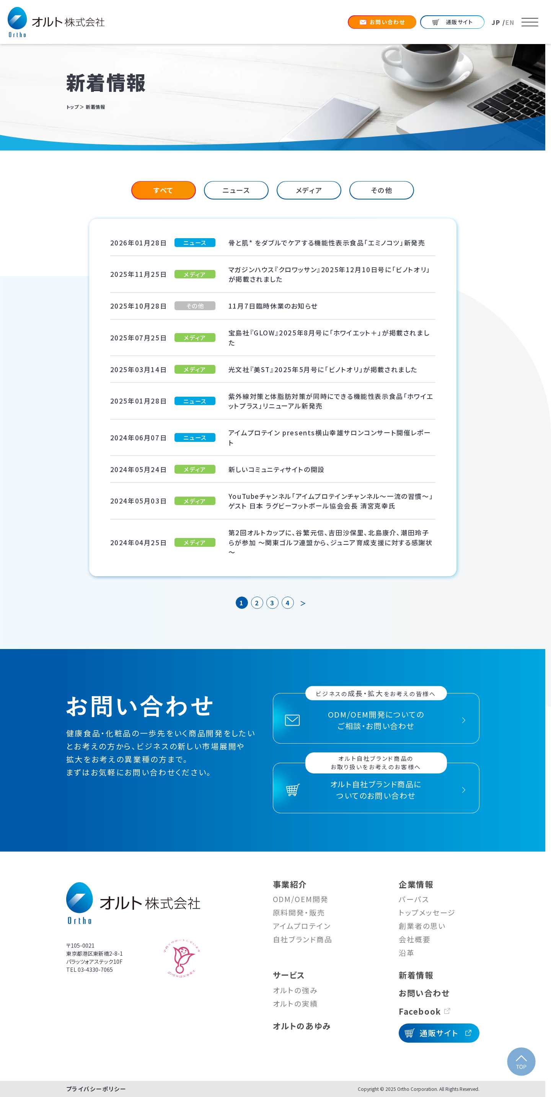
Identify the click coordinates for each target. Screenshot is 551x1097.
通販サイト (439, 1032)
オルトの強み (295, 990)
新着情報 (416, 975)
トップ (72, 106)
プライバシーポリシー (96, 1089)
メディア (309, 190)
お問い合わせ (424, 993)
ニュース (236, 190)
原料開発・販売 (299, 912)
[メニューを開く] (530, 22)
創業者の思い (422, 925)
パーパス (414, 899)
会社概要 (415, 939)
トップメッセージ (427, 912)
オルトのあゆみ (302, 1026)
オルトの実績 (295, 1003)
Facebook (420, 1011)
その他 (382, 190)
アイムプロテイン (302, 925)
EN (510, 22)
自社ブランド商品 (303, 939)
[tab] (163, 190)
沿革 (407, 952)
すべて (163, 190)
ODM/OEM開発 (301, 899)
